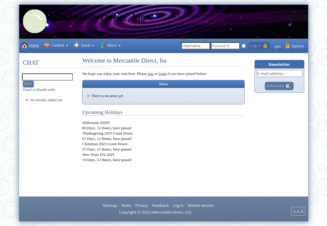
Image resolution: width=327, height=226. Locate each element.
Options (297, 46)
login (163, 73)
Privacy (141, 205)
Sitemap (110, 205)
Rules (126, 205)
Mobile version (201, 205)
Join (278, 46)
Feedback (160, 205)
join (151, 73)
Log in (178, 205)
